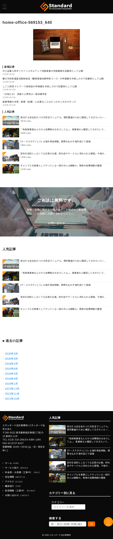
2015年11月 (12, 393)
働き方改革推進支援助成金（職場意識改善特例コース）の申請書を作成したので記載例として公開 (53, 78)
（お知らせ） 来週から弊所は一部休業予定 (24, 94)
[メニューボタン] (4, 6)
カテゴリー (58, 502)
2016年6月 (11, 368)
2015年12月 (12, 388)
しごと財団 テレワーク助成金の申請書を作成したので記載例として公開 (39, 86)
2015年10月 (12, 398)
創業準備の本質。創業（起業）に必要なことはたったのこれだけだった (39, 101)
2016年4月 (11, 378)
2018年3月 (11, 363)
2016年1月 (11, 383)
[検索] (91, 523)
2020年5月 (11, 353)
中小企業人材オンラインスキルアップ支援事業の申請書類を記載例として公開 (42, 70)
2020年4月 (11, 358)
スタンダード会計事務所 (60, 535)
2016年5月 (11, 373)
